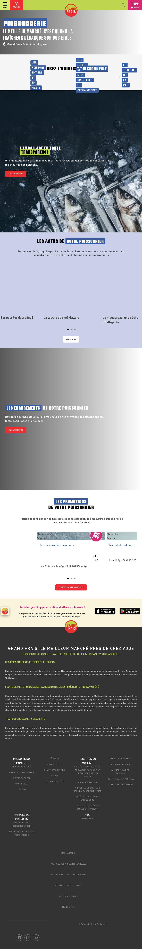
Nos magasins (68, 853)
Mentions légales (68, 896)
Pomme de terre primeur (22, 772)
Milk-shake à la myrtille (120, 778)
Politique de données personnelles (68, 864)
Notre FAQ (87, 818)
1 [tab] (68, 330)
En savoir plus (16, 173)
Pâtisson (54, 758)
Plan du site (68, 907)
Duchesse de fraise (120, 764)
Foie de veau (21, 783)
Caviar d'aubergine (54, 769)
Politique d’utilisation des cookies (68, 874)
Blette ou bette (21, 778)
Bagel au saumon (87, 782)
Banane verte (54, 764)
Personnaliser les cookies (68, 885)
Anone (54, 775)
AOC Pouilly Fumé (54, 781)
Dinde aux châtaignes (120, 758)
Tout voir (71, 339)
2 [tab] (72, 330)
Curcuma (21, 789)
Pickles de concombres (120, 784)
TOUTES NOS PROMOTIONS (71, 587)
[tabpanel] (71, 289)
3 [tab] (76, 330)
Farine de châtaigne (21, 766)
